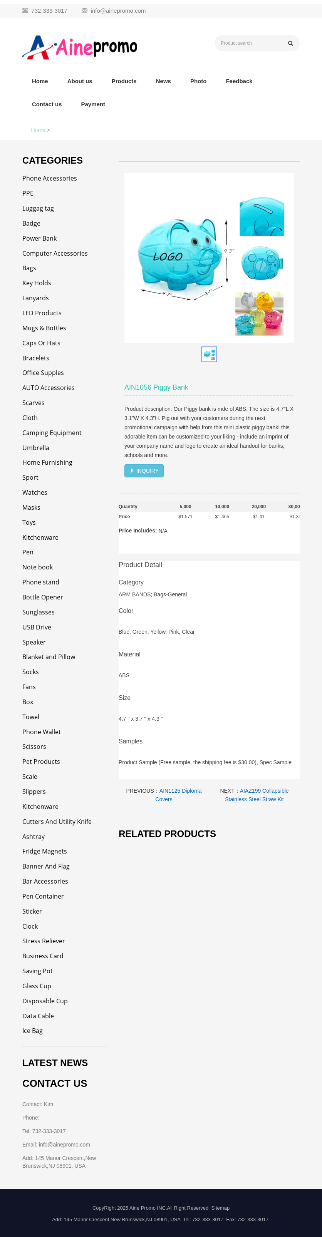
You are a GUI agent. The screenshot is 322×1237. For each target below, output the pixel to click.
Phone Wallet (41, 732)
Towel (30, 717)
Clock (30, 926)
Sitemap (220, 1208)
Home (40, 81)
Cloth (30, 417)
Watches (34, 492)
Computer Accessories (55, 253)
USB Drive (36, 627)
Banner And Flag (46, 866)
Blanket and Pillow (48, 657)
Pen (28, 552)
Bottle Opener (42, 597)
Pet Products (41, 761)
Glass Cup (36, 986)
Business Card (43, 956)
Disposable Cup (45, 1001)
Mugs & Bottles (44, 328)
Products (124, 81)
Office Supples (43, 372)
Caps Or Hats (41, 343)
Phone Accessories (49, 178)
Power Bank (39, 238)
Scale (29, 776)
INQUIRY (144, 471)
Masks (31, 507)
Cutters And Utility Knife (57, 821)
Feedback (239, 81)
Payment (93, 104)
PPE (28, 193)
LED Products (42, 313)
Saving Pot (37, 971)
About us (79, 81)
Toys (29, 522)
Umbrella (35, 448)
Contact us (47, 104)
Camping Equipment (52, 433)
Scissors (34, 746)
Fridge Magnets (44, 851)
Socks (30, 672)
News (163, 81)
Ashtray (33, 836)
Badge (31, 223)
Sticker (32, 911)
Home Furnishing (47, 462)
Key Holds (36, 283)
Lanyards (35, 298)
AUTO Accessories (48, 387)
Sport (30, 477)
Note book (37, 567)
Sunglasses (38, 612)
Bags (29, 268)
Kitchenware (40, 537)
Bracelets (35, 358)
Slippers (34, 791)
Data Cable (38, 1016)
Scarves (33, 402)
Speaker (34, 642)
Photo (198, 81)
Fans (29, 687)
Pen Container (43, 896)
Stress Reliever (43, 941)
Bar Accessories (45, 881)
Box (27, 702)
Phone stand (40, 582)
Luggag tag (38, 208)
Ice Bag (32, 1030)
